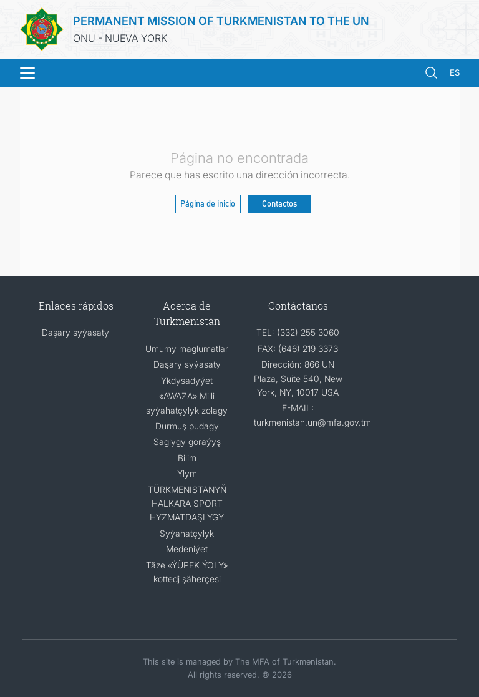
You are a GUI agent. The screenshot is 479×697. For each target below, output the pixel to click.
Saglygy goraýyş (187, 441)
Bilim (187, 457)
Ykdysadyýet (187, 380)
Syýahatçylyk (187, 533)
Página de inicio (207, 203)
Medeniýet (187, 548)
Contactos (279, 203)
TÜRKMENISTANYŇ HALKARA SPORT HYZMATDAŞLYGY (187, 503)
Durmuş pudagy (187, 426)
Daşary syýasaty (75, 332)
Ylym (187, 473)
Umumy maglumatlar (186, 348)
